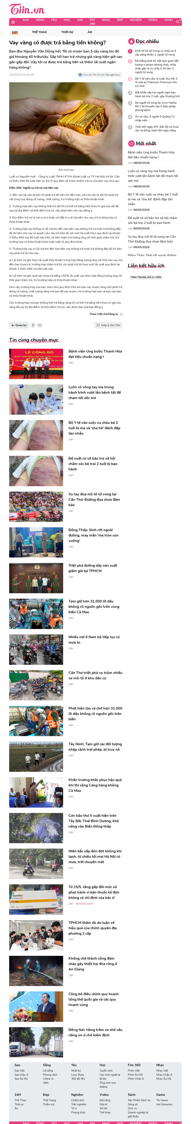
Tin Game (162, 1100)
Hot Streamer (164, 1104)
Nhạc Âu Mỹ (163, 1079)
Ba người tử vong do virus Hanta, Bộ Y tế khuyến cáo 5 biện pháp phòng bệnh (156, 106)
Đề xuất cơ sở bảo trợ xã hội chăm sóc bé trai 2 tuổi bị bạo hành (152, 220)
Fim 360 (92, 22)
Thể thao (105, 1112)
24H (80, 20)
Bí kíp (103, 1079)
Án (90, 32)
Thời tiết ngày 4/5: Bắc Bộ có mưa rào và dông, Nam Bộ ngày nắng (156, 129)
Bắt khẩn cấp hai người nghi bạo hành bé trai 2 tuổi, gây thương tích (157, 94)
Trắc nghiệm (78, 1104)
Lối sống (48, 1070)
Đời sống (105, 1100)
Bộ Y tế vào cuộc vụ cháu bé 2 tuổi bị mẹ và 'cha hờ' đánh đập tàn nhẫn (153, 199)
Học (67, 20)
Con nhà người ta (110, 1075)
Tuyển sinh (106, 1070)
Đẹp (120, 20)
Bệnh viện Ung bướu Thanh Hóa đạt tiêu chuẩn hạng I (151, 154)
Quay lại (19, 325)
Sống (40, 20)
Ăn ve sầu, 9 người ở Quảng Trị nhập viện (155, 118)
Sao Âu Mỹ (21, 1079)
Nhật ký (76, 1070)
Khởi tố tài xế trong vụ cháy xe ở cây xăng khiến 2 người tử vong (155, 53)
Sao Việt (19, 1070)
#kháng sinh (84, 904)
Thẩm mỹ (48, 1104)
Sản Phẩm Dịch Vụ (139, 1100)
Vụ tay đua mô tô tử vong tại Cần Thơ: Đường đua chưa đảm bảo (152, 239)
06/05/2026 (141, 163)
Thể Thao (39, 32)
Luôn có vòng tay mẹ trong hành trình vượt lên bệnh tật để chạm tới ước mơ (153, 176)
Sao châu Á (21, 1075)
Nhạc (106, 20)
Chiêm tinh (77, 1100)
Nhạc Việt (162, 1070)
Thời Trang (49, 1100)
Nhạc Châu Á (164, 1075)
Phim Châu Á (136, 1079)
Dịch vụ (132, 1108)
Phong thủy (78, 1112)
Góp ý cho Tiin (108, 325)
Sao (26, 20)
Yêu (54, 20)
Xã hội (103, 1108)
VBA (46, 1083)
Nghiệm (136, 20)
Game (160, 1095)
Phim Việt (134, 1070)
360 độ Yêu (78, 1079)
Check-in (48, 1079)
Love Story (77, 1075)
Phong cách (50, 1075)
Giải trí (103, 1104)
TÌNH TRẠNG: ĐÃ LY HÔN (146, 277)
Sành (168, 20)
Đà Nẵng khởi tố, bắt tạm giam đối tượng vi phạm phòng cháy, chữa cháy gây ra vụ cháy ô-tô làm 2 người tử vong (157, 66)
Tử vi (74, 1108)
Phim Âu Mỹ (135, 1075)
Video (153, 20)
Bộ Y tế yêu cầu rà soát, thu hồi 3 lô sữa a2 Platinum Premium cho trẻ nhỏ (156, 82)
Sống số (133, 1104)
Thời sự (67, 32)
